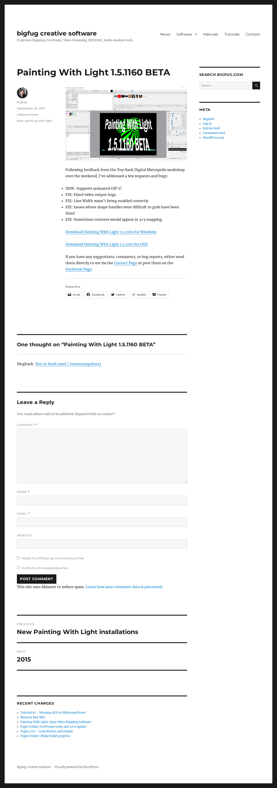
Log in (207, 124)
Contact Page (125, 263)
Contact (253, 34)
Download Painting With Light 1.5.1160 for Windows (110, 232)
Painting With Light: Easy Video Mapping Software (55, 722)
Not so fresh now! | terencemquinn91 (68, 364)
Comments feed (214, 133)
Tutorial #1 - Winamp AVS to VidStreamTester (53, 713)
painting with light (38, 120)
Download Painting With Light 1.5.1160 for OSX (106, 244)
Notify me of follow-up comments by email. (53, 558)
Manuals (210, 34)
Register (209, 119)
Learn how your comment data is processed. (124, 587)
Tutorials (231, 34)
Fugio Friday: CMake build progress (45, 736)
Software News (27, 114)
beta (20, 120)
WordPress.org (213, 138)
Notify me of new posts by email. (45, 568)
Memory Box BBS (32, 717)
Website (24, 535)
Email (23, 514)
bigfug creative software (57, 33)
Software (184, 34)
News (165, 34)
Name (23, 492)
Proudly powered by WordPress (77, 767)
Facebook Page (78, 269)
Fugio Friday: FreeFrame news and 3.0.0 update (53, 727)
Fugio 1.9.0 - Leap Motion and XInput (46, 731)
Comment (27, 425)
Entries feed (211, 128)
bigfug (22, 102)
